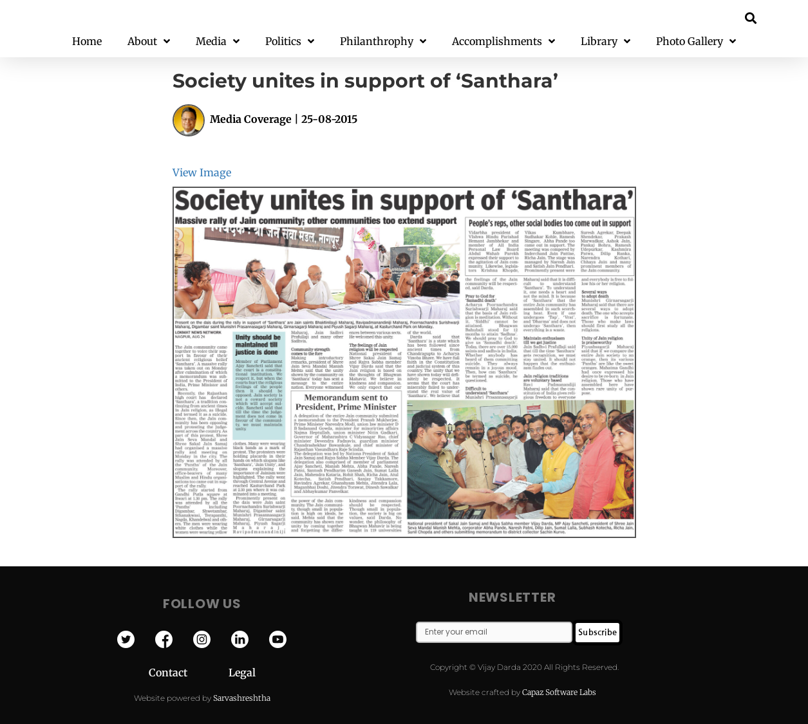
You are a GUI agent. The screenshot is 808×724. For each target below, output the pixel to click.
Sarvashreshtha (241, 698)
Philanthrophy (383, 41)
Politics (289, 41)
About (148, 41)
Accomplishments (503, 41)
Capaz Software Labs (559, 692)
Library (605, 41)
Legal (242, 672)
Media (218, 41)
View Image (202, 172)
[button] (750, 17)
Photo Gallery (696, 41)
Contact (189, 672)
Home (87, 41)
